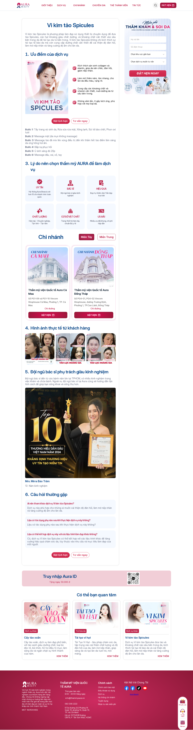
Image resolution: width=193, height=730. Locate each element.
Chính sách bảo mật (106, 687)
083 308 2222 (71, 704)
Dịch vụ (101, 694)
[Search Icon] (155, 5)
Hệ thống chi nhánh (106, 697)
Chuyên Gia (98, 5)
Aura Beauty (134, 694)
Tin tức (136, 5)
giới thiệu (47, 5)
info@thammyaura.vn (75, 698)
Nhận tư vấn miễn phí (107, 704)
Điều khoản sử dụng (106, 690)
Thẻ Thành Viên (119, 5)
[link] (48, 277)
